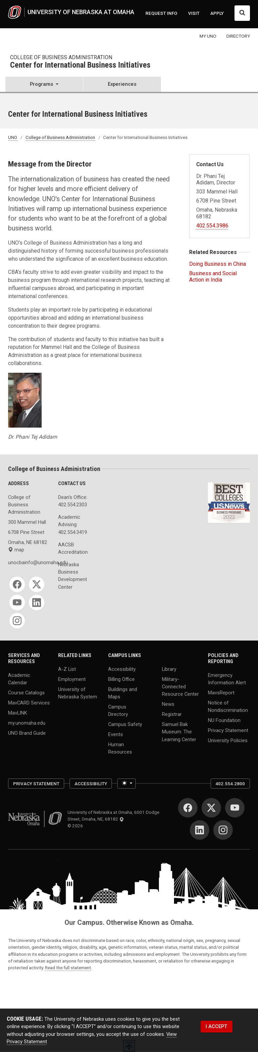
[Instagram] (17, 620)
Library (169, 669)
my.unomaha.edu (26, 723)
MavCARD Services (29, 702)
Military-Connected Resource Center (180, 686)
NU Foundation (224, 720)
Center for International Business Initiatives (80, 65)
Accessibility (122, 669)
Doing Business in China (217, 264)
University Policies (228, 740)
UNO (12, 137)
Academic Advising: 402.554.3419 (72, 524)
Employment (72, 679)
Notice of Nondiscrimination (228, 706)
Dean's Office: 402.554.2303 (72, 501)
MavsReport (221, 693)
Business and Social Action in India (213, 276)
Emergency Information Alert (227, 678)
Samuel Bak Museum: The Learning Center (179, 731)
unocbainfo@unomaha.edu (29, 562)
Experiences (122, 84)
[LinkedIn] (36, 602)
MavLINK (17, 713)
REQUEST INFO (161, 13)
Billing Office (121, 679)
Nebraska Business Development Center (72, 575)
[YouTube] (17, 602)
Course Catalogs (26, 693)
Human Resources (120, 748)
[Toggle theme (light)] (126, 783)
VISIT (194, 13)
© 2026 (76, 825)
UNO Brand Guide (27, 733)
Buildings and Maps (122, 692)
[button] (44, 85)
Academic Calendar (19, 678)
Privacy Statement (228, 730)
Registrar (172, 714)
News (168, 704)
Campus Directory (118, 710)
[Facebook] (17, 584)
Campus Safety (125, 724)
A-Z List (67, 669)
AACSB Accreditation (73, 548)
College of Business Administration (61, 57)
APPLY (217, 13)
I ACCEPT (216, 1026)
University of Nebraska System (77, 692)
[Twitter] (36, 584)
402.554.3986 (212, 225)
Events (115, 734)
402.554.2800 (230, 783)
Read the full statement (68, 967)
